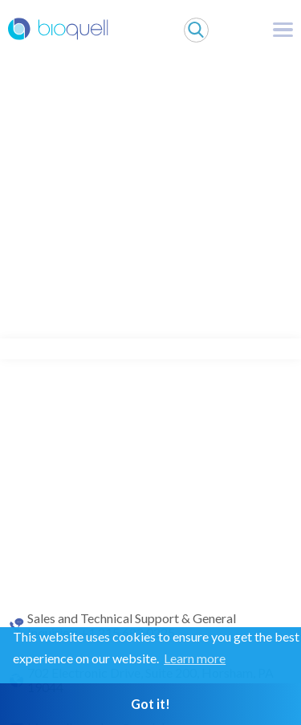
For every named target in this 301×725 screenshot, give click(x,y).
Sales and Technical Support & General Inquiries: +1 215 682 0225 (131, 625)
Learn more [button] (195, 658)
